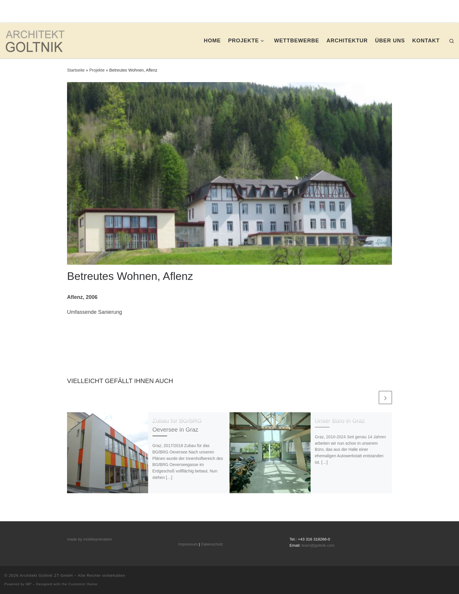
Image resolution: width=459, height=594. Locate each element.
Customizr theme (83, 584)
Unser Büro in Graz (340, 421)
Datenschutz (212, 544)
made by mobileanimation (89, 539)
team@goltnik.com (318, 545)
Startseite (76, 70)
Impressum (188, 544)
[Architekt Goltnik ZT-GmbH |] (34, 40)
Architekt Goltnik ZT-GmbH (46, 575)
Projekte (97, 70)
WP (29, 584)
